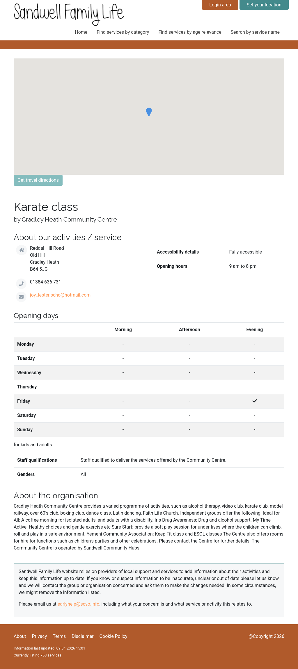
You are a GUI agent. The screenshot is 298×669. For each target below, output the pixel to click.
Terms (59, 636)
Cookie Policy (113, 636)
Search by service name (255, 32)
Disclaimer (82, 636)
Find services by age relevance (189, 32)
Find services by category (123, 32)
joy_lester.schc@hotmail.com (60, 295)
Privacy (39, 636)
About (20, 636)
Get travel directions (38, 180)
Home (81, 32)
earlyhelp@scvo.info (79, 604)
